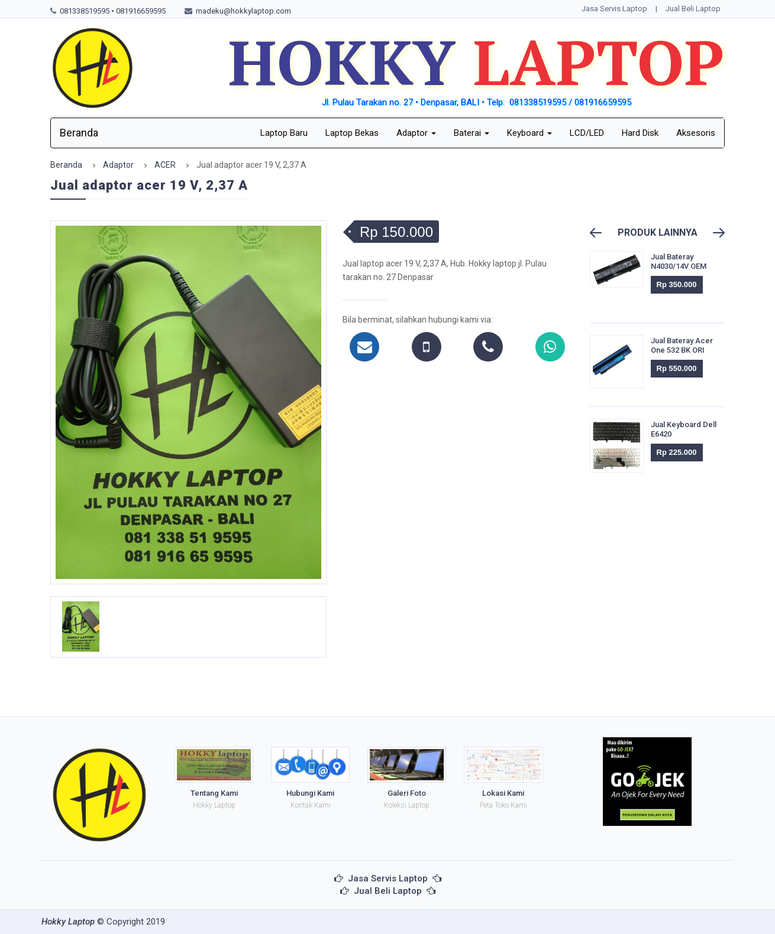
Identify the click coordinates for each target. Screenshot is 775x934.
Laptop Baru (284, 133)
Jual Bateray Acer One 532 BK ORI (682, 345)
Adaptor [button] (416, 133)
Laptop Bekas (352, 133)
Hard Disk (640, 133)
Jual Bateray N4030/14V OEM (678, 261)
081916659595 (141, 10)
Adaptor (118, 165)
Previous (601, 233)
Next (713, 233)
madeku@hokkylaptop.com (243, 10)
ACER (165, 165)
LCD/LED (587, 133)
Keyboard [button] (529, 133)
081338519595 (84, 10)
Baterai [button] (471, 133)
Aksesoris (695, 133)
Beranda (79, 132)
